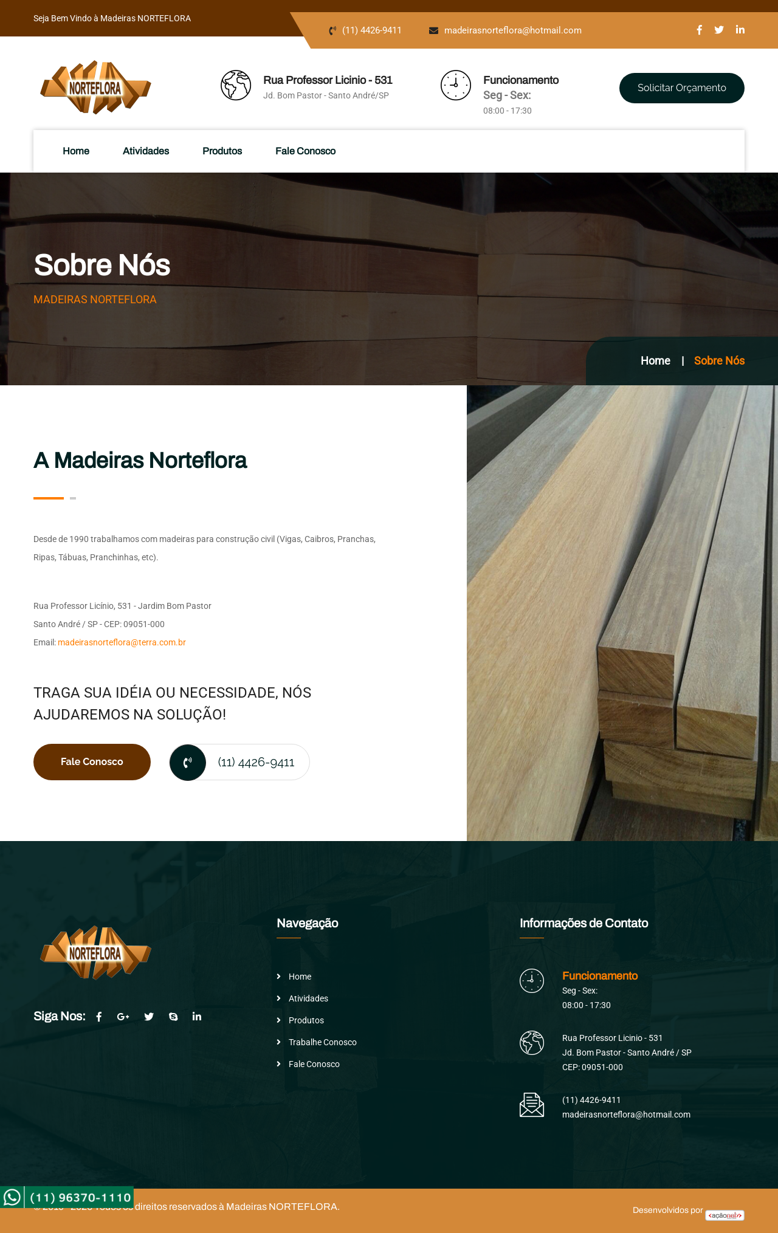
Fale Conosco (307, 151)
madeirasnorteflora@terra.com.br (122, 642)
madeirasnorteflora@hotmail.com (513, 30)
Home (77, 151)
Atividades (147, 151)
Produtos (223, 151)
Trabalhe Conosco (323, 1042)
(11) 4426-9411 (372, 30)
